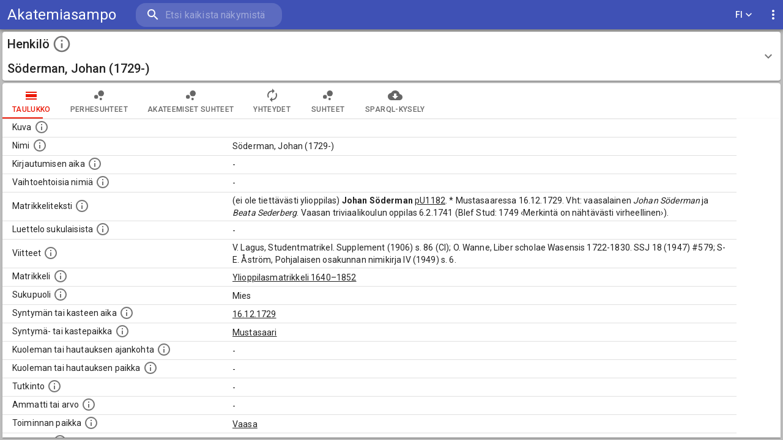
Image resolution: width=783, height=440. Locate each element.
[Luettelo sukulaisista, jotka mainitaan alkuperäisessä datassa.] (103, 229)
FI (744, 15)
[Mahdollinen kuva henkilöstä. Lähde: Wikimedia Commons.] (41, 127)
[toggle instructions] (62, 44)
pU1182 (430, 200)
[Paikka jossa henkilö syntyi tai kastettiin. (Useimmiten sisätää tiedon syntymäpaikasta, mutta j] (122, 331)
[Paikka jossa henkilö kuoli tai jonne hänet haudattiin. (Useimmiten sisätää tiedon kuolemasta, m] (150, 368)
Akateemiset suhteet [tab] (191, 101)
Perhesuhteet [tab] (99, 101)
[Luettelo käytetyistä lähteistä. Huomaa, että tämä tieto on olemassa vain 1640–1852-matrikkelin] (51, 253)
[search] (208, 15)
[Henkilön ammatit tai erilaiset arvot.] (88, 404)
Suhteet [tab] (327, 101)
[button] (391, 56)
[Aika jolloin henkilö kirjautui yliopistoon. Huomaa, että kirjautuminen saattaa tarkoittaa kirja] (95, 164)
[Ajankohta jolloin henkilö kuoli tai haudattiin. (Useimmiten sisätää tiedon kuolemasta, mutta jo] (164, 349)
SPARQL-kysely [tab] (394, 101)
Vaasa (245, 424)
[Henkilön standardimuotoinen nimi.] (40, 145)
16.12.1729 (254, 314)
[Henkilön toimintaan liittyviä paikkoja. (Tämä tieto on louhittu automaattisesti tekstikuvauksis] (91, 423)
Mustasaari (254, 332)
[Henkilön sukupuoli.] (60, 294)
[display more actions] (773, 15)
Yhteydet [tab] (271, 101)
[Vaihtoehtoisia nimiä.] (103, 182)
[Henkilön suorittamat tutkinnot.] (54, 386)
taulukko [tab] (31, 101)
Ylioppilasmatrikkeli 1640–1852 (294, 277)
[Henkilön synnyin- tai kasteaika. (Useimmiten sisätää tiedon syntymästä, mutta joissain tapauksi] (126, 313)
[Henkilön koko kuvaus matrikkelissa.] (82, 206)
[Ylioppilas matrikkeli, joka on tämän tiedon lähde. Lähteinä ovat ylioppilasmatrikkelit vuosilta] (60, 276)
